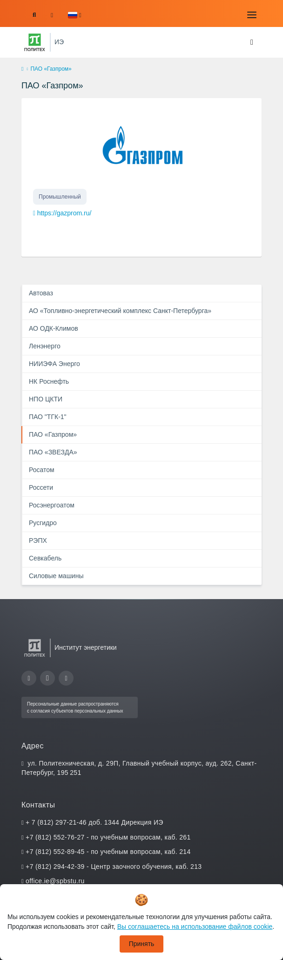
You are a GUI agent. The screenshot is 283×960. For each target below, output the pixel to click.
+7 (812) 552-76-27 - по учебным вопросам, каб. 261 (108, 837)
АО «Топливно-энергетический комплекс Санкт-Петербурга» (120, 310)
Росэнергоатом (51, 505)
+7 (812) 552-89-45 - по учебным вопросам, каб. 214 (108, 851)
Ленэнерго (45, 346)
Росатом (41, 469)
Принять (142, 943)
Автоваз (41, 293)
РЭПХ (38, 540)
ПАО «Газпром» (53, 434)
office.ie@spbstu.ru (55, 881)
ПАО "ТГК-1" (48, 416)
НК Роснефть (49, 381)
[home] (22, 69)
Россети (41, 487)
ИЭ (59, 42)
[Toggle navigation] (252, 15)
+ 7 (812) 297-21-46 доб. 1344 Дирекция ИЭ (94, 822)
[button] (74, 15)
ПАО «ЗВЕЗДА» (53, 452)
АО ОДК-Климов (53, 328)
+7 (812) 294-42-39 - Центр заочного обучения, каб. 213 (114, 866)
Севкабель (45, 558)
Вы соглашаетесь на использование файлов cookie (195, 926)
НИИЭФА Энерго (54, 363)
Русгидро (43, 523)
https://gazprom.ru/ (64, 213)
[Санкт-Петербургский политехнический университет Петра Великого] (34, 42)
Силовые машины (56, 576)
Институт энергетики (85, 647)
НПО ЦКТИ (45, 399)
